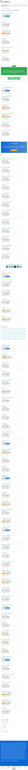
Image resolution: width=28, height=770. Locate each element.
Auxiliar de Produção (6, 219)
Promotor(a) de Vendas (6, 509)
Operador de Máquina (6, 130)
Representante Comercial (7, 47)
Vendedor (4, 414)
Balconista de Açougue (6, 596)
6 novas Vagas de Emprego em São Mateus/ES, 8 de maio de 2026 (13, 332)
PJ (3, 729)
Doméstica (4, 21)
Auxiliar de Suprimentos (7, 96)
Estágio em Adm (5, 501)
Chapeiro (4, 299)
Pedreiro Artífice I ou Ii (6, 639)
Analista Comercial (6, 236)
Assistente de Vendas (6, 228)
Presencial (7, 24)
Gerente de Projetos (6, 527)
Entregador (4, 371)
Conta (25, 767)
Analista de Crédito (6, 345)
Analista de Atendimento (7, 273)
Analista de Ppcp (5, 193)
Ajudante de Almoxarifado (7, 281)
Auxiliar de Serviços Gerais (7, 397)
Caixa (3, 56)
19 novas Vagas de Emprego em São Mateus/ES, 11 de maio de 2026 (13, 330)
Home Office (7, 90)
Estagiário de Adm (5, 104)
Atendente (4, 440)
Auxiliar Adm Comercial (6, 665)
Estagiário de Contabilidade (7, 113)
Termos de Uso (7, 760)
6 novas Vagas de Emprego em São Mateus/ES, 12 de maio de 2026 (13, 328)
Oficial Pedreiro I (5, 362)
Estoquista (4, 405)
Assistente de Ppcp (6, 122)
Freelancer (4, 357)
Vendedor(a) (4, 475)
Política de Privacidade (15, 760)
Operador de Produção (6, 202)
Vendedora (4, 423)
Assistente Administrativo (7, 87)
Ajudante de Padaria (6, 544)
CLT (3, 24)
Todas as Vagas (6, 721)
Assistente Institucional (6, 483)
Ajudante (4, 648)
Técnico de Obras (5, 630)
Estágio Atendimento (6, 30)
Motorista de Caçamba (6, 682)
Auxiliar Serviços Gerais (7, 431)
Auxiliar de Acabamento (7, 245)
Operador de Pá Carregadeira (8, 674)
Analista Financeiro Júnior (7, 604)
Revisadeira (4, 354)
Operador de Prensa (6, 587)
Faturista (4, 38)
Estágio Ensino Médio (6, 518)
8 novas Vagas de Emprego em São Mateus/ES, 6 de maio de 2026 (13, 336)
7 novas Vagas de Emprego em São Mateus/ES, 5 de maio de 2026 (13, 338)
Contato (2, 760)
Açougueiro (4, 708)
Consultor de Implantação (7, 13)
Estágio (4, 33)
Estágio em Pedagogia (6, 449)
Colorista (4, 184)
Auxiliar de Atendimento (7, 380)
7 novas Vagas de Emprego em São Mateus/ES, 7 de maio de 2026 (13, 334)
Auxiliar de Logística (6, 254)
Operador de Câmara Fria (7, 561)
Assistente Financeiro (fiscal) (8, 158)
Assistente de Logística (6, 210)
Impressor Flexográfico (6, 176)
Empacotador (4, 553)
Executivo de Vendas (6, 167)
